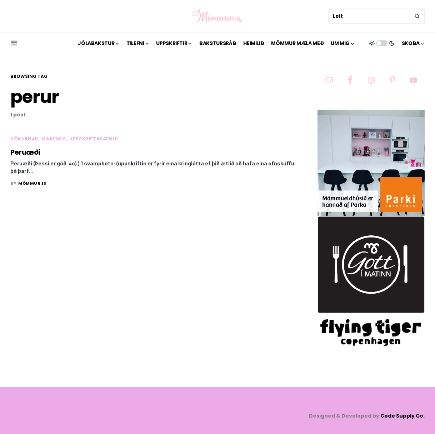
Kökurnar (24, 139)
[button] (14, 43)
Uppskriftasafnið (93, 139)
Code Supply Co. (402, 415)
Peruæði (25, 152)
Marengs (53, 139)
